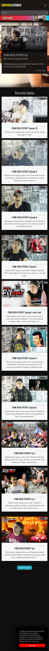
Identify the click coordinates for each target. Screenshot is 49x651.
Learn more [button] (35, 641)
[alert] (24, 18)
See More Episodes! (24, 567)
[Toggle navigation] (45, 5)
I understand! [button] (32, 645)
